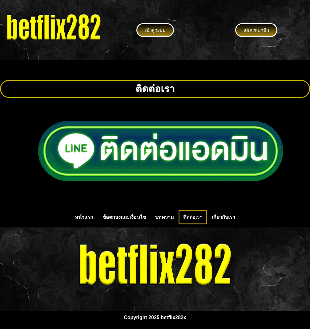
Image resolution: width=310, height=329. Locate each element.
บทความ (164, 217)
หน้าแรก (84, 217)
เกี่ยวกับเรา (223, 217)
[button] (155, 70)
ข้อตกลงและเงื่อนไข (124, 217)
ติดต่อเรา (193, 217)
